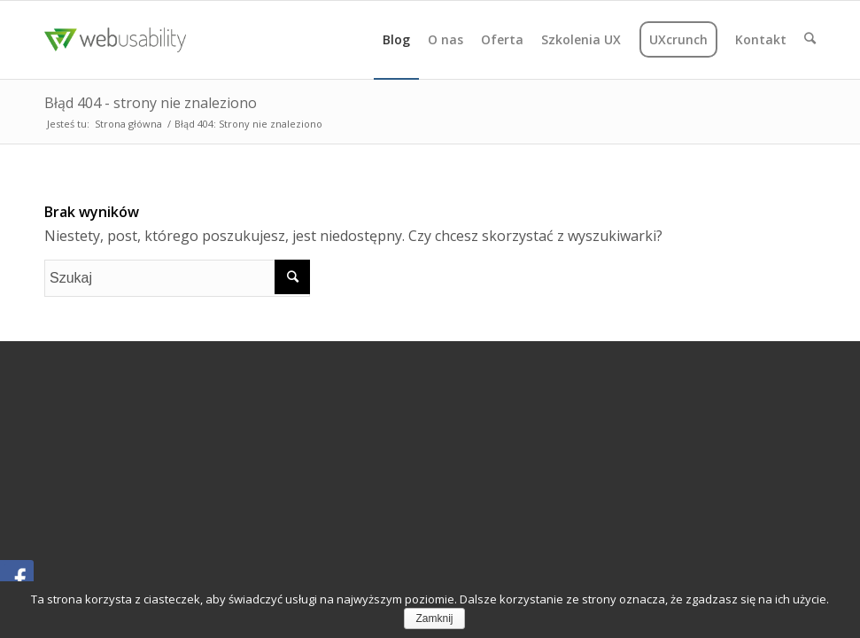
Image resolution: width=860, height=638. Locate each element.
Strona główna (128, 123)
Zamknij (434, 618)
